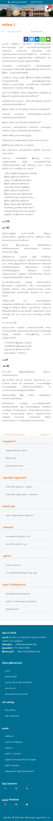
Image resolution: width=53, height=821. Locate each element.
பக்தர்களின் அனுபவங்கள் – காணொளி (22, 494)
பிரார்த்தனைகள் (12, 609)
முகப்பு (7, 670)
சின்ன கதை (11, 458)
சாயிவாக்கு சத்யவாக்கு (14, 434)
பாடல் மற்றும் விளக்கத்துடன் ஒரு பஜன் (21, 572)
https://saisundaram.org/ (29, 651)
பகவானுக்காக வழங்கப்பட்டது (18, 536)
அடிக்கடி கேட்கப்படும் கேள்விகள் (18, 682)
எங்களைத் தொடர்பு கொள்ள (16, 694)
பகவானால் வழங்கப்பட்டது (16, 544)
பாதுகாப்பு (9, 747)
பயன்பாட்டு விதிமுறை (13, 741)
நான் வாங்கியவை (12, 715)
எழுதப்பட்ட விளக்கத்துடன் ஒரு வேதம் (21, 601)
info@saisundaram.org (26, 644)
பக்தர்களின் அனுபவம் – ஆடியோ (19, 486)
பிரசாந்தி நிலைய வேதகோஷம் (18, 593)
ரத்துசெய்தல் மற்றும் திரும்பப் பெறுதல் (20, 759)
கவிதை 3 (44, 434)
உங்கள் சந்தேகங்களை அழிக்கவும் (19, 515)
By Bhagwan (36, 31)
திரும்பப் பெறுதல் (12, 765)
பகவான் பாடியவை (13, 564)
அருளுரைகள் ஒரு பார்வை (16, 450)
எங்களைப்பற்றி (11, 676)
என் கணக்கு (30, 10)
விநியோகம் (9, 736)
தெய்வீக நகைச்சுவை (14, 465)
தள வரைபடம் (10, 688)
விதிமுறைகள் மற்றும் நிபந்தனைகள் (19, 771)
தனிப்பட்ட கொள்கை (13, 753)
